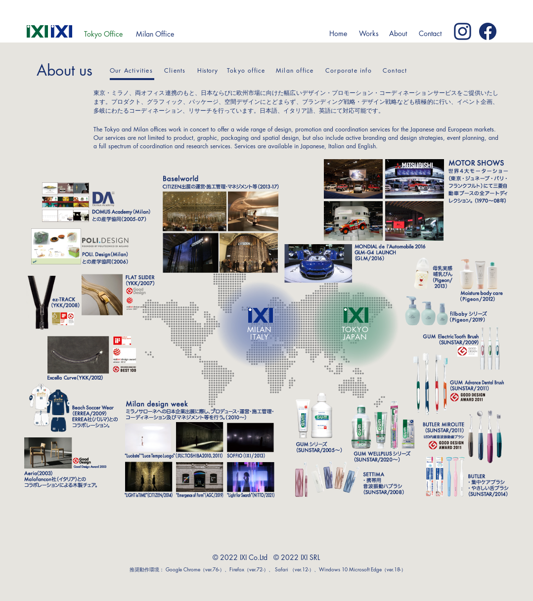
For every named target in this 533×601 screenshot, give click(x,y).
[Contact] (430, 34)
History (207, 70)
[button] (368, 34)
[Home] (338, 34)
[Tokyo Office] (103, 34)
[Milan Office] (155, 34)
